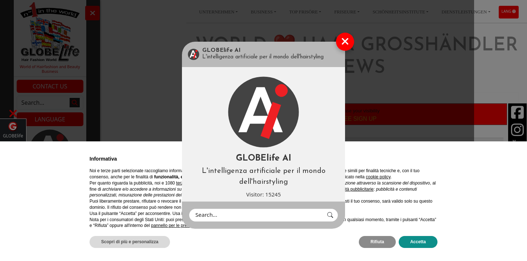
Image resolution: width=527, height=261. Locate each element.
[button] (330, 215)
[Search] (256, 215)
